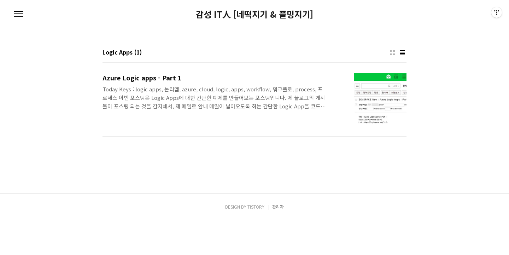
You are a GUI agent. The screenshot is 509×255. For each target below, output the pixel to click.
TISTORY (255, 207)
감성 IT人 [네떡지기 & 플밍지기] (254, 14)
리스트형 (402, 53)
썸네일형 (392, 53)
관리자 (278, 207)
